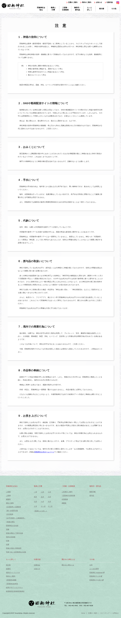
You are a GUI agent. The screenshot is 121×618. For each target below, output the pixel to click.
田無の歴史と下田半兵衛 (14, 533)
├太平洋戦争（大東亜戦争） (16, 518)
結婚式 (8, 569)
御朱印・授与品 (77, 9)
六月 (49, 497)
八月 (42, 501)
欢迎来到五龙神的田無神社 (15, 591)
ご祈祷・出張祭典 (65, 9)
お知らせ (99, 2)
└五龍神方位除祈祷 (68, 495)
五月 (42, 497)
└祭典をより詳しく (40, 511)
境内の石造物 (10, 537)
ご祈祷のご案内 (67, 492)
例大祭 (101, 9)
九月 (49, 501)
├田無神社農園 (11, 580)
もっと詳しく (89, 9)
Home (83, 613)
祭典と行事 (53, 9)
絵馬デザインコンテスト (14, 587)
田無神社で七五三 (95, 580)
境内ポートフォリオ (13, 572)
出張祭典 (65, 499)
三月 (49, 492)
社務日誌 (110, 2)
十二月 (50, 506)
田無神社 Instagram (96, 572)
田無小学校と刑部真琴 (13, 548)
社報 (7, 541)
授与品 (91, 495)
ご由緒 (8, 492)
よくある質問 (94, 569)
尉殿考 (8, 499)
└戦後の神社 (10, 522)
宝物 (7, 529)
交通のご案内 (72, 2)
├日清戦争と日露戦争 (13, 507)
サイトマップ (105, 613)
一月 (35, 492)
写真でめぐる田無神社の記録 (16, 552)
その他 (113, 9)
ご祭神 (8, 495)
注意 (91, 565)
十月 (35, 506)
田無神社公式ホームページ (44, 452)
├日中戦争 (9, 514)
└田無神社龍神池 (12, 584)
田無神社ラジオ (94, 576)
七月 (35, 501)
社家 (7, 544)
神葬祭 (64, 503)
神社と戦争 (10, 503)
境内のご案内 (86, 2)
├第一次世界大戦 (12, 511)
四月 (35, 497)
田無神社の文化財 (12, 525)
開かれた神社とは (68, 565)
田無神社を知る (41, 9)
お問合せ (115, 613)
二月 (42, 492)
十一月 (43, 506)
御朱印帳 (92, 492)
